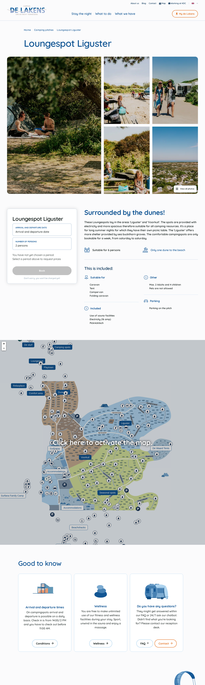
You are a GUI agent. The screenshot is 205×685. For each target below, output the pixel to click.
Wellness (100, 643)
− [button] (4, 348)
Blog (144, 3)
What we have (125, 13)
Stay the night (82, 13)
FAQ (144, 643)
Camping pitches (44, 29)
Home (27, 29)
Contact (152, 3)
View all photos (185, 188)
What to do (103, 13)
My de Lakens (185, 13)
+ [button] (4, 344)
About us (135, 3)
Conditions (45, 643)
